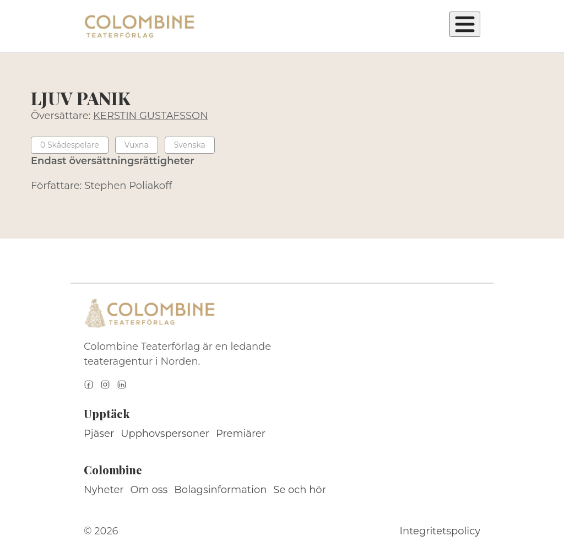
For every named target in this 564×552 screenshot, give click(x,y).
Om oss (149, 490)
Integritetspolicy (440, 531)
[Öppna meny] (464, 24)
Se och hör (299, 490)
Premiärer (240, 433)
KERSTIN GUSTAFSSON (150, 116)
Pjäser (99, 433)
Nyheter (104, 490)
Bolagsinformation (220, 490)
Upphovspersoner (165, 433)
